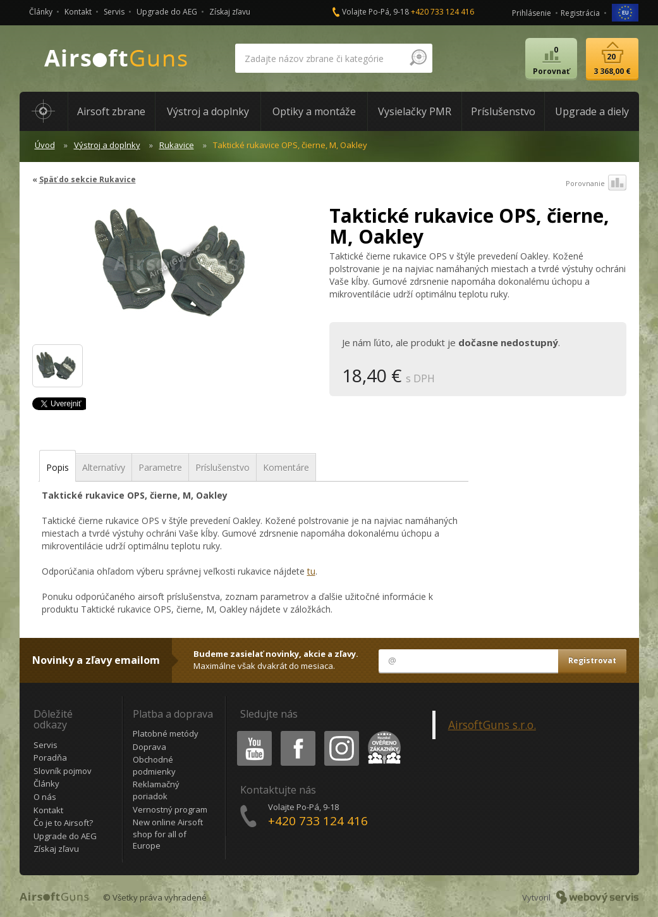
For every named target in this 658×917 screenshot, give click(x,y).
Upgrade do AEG (167, 11)
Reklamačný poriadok (156, 790)
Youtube (250, 733)
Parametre (160, 467)
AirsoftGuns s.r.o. (492, 724)
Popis (57, 467)
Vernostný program (170, 809)
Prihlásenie (531, 13)
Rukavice (176, 145)
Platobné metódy (165, 733)
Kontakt (78, 11)
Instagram (340, 733)
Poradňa (50, 757)
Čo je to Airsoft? (63, 822)
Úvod (45, 145)
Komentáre (286, 467)
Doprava (149, 746)
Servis (114, 11)
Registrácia (580, 13)
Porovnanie (596, 183)
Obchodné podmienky (154, 765)
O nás (45, 796)
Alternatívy (103, 467)
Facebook (297, 733)
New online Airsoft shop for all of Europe (168, 833)
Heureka (382, 733)
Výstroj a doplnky (107, 145)
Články (40, 11)
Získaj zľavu (229, 11)
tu (311, 571)
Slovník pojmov (63, 771)
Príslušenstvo (222, 467)
